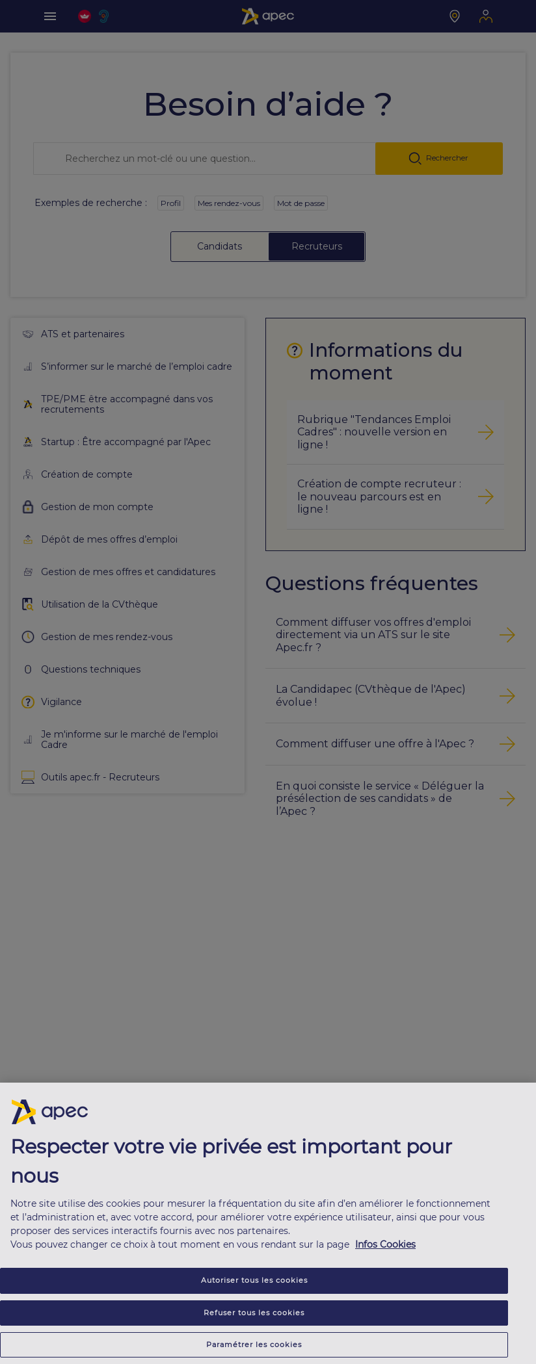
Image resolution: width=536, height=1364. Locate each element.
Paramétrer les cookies (254, 1344)
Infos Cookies (385, 1244)
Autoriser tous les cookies (254, 1280)
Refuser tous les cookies (254, 1312)
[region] (268, 1223)
